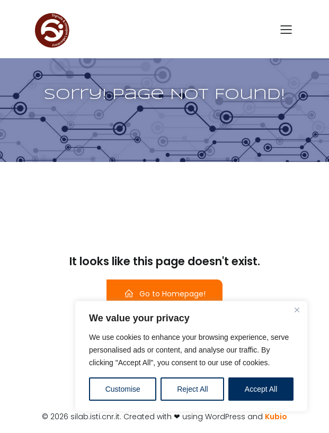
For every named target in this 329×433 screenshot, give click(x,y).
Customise (122, 389)
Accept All (261, 389)
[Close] (296, 309)
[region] (191, 356)
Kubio (276, 416)
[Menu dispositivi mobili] (287, 29)
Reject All (192, 389)
